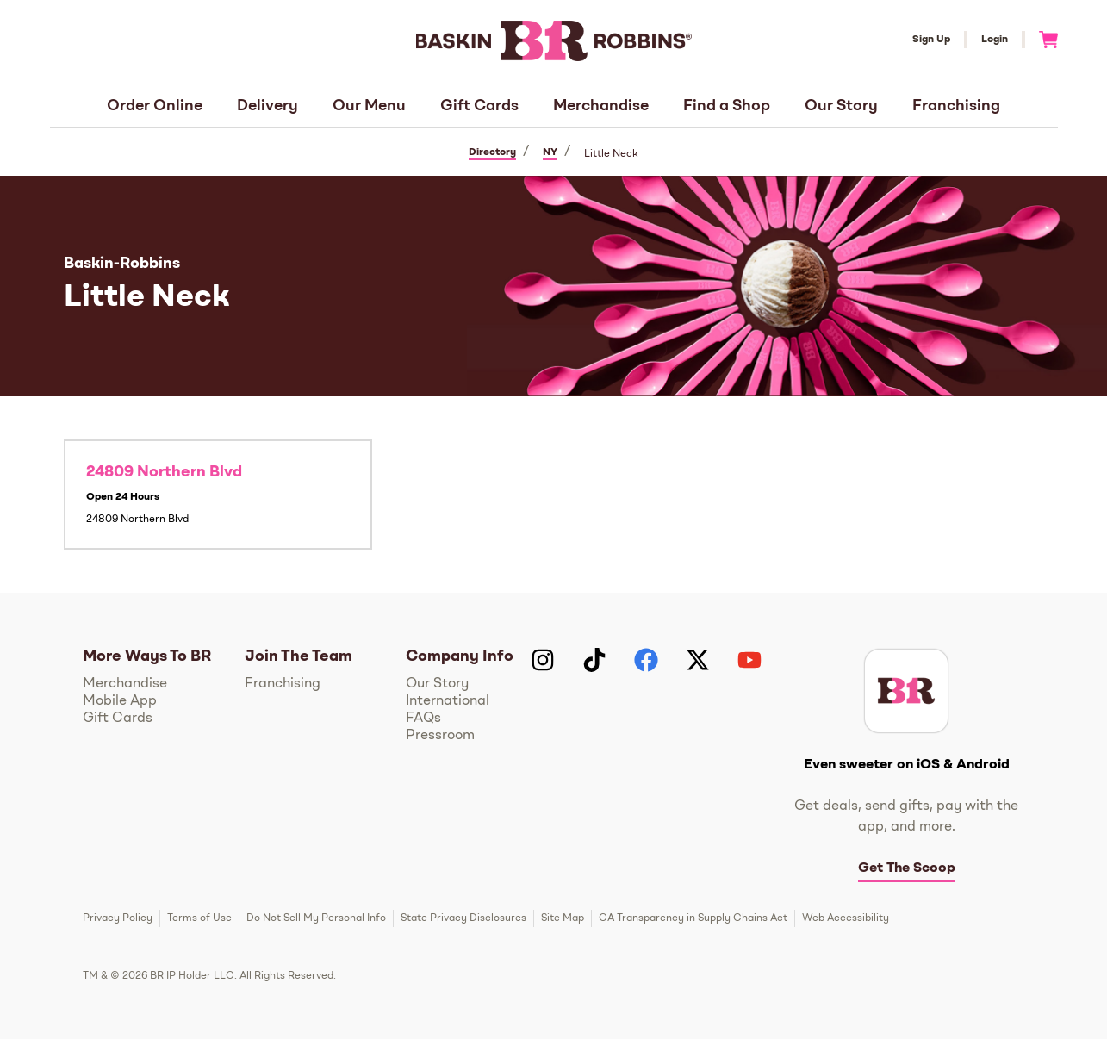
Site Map (562, 918)
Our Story (841, 106)
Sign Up (931, 39)
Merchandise (601, 106)
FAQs (423, 718)
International (447, 701)
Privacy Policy (117, 918)
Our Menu (369, 106)
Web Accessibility (845, 918)
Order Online (154, 106)
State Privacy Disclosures (463, 918)
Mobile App (120, 701)
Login (994, 39)
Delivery (267, 106)
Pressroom (440, 736)
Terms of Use (199, 918)
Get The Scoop (906, 868)
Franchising (956, 106)
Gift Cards (479, 106)
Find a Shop (726, 106)
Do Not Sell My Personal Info (316, 918)
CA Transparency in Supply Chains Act (693, 918)
